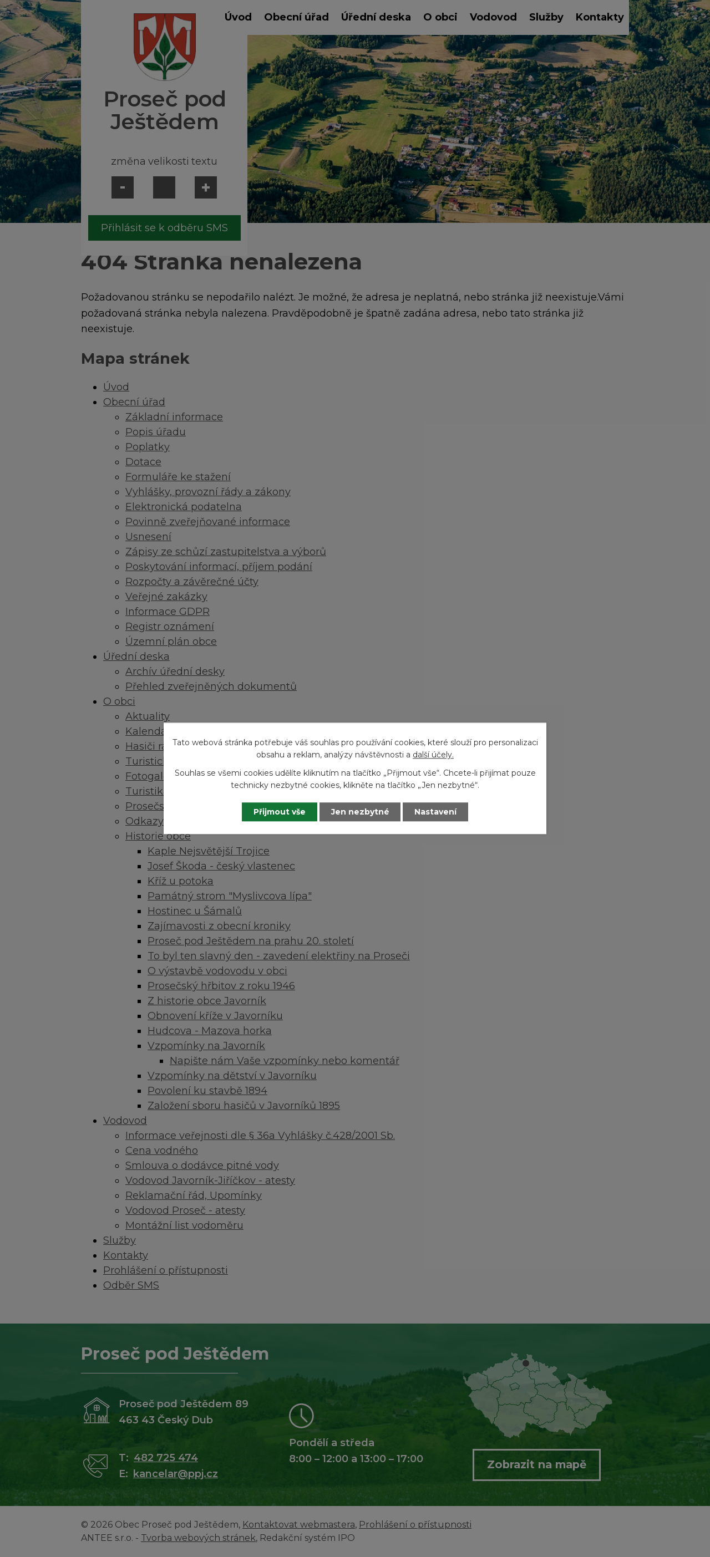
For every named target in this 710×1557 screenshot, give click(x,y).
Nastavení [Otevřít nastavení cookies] (436, 812)
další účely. (433, 755)
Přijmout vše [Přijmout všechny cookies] (279, 812)
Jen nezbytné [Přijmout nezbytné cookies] (360, 812)
